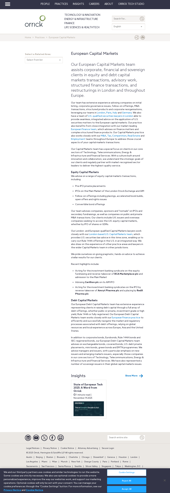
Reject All (126, 482)
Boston (49, 457)
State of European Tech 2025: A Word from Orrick (88, 388)
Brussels (61, 457)
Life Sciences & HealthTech (81, 27)
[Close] (164, 482)
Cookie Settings (126, 474)
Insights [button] (78, 4)
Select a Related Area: (38, 54)
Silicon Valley (91, 466)
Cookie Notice (67, 448)
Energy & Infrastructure (81, 19)
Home (28, 37)
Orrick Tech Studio (131, 4)
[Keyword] (142, 438)
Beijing (39, 457)
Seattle (78, 466)
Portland (115, 462)
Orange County (91, 462)
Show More (134, 376)
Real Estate (134, 135)
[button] (137, 38)
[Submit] (142, 19)
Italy (115, 112)
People (45, 4)
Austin (29, 457)
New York (75, 462)
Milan (54, 462)
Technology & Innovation (82, 15)
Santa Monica (64, 466)
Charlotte (73, 457)
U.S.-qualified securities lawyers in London (111, 116)
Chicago (85, 457)
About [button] (108, 4)
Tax (109, 135)
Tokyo (118, 466)
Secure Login (108, 448)
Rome (125, 462)
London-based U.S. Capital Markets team (110, 234)
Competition (119, 135)
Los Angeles (32, 462)
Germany (127, 112)
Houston (123, 457)
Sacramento (32, 466)
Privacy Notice (50, 448)
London (101, 112)
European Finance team (83, 129)
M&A (103, 135)
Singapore (106, 466)
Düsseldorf (98, 457)
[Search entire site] (123, 438)
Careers (94, 4)
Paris (108, 112)
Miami (44, 462)
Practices (61, 4)
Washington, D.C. (133, 466)
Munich (64, 462)
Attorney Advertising (88, 448)
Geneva (111, 457)
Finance (69, 23)
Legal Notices (32, 448)
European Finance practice (126, 317)
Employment (78, 139)
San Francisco (48, 466)
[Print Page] (142, 38)
